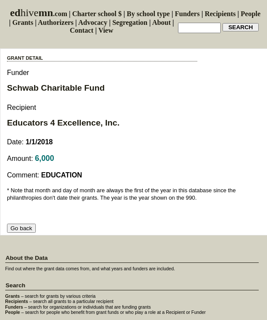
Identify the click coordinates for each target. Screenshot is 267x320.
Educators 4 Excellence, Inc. (63, 122)
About (161, 22)
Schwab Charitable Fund (56, 87)
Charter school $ (97, 13)
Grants (22, 22)
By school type (148, 13)
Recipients (220, 13)
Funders (187, 13)
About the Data (27, 258)
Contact (81, 30)
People (250, 13)
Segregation (129, 22)
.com (38, 13)
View (105, 30)
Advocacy (92, 22)
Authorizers (56, 22)
